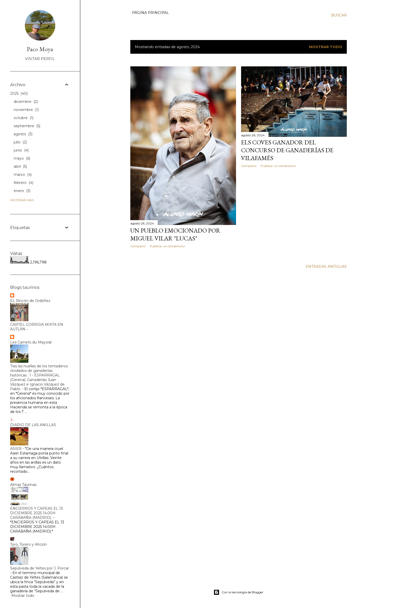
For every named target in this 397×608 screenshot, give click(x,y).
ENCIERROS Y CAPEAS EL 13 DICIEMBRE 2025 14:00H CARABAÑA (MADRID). (36, 513)
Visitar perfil (40, 58)
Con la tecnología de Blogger (238, 592)
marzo (23, 174)
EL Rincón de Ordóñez (30, 300)
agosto (23, 134)
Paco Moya (40, 49)
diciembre (26, 101)
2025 (19, 93)
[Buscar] (339, 15)
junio (21, 150)
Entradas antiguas (326, 266)
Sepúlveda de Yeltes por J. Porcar (39, 568)
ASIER (16, 448)
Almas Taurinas (23, 484)
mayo (22, 158)
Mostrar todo (325, 47)
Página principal (150, 12)
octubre (23, 118)
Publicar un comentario (167, 246)
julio (20, 142)
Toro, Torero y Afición (28, 544)
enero (22, 190)
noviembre (26, 109)
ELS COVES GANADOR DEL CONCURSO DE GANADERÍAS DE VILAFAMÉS (287, 150)
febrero (23, 182)
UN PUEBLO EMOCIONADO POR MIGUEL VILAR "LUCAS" (175, 234)
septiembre (27, 126)
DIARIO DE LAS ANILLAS (33, 425)
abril (20, 166)
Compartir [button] (138, 246)
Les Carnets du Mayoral (30, 342)
